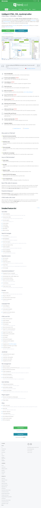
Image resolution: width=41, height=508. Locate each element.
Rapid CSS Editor (4, 483)
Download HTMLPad (20, 430)
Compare (20, 9)
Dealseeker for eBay (5, 503)
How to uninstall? (10, 33)
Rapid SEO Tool (4, 486)
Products (35, 0)
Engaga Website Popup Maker (7, 496)
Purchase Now (21, 30)
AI (9, 9)
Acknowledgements (30, 449)
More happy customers (30, 68)
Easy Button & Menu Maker (6, 490)
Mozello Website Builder (6, 493)
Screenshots (14, 9)
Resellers (3, 470)
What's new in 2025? (9, 26)
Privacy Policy (29, 450)
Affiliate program (4, 468)
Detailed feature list (17, 128)
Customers (3, 467)
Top (38, 207)
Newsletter (3, 472)
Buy (30, 9)
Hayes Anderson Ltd (14, 68)
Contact (3, 473)
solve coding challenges (28, 92)
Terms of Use (29, 452)
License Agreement (5, 33)
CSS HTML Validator (12, 344)
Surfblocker (4, 488)
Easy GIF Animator (5, 485)
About (3, 465)
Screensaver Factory (5, 491)
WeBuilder (3, 478)
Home (6, 9)
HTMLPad (3, 481)
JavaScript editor (26, 25)
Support (33, 9)
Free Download (20, 427)
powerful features (6, 21)
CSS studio (14, 25)
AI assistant (33, 20)
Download (25, 9)
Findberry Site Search (5, 495)
